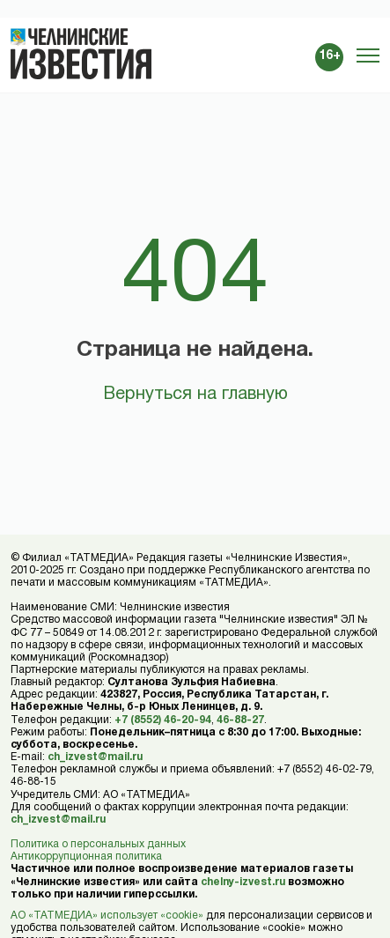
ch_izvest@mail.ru (95, 757)
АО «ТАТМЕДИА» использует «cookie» (107, 915)
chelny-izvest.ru (243, 882)
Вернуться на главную (195, 395)
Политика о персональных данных (98, 844)
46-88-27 (240, 720)
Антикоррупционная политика (86, 856)
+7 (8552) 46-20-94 (162, 720)
